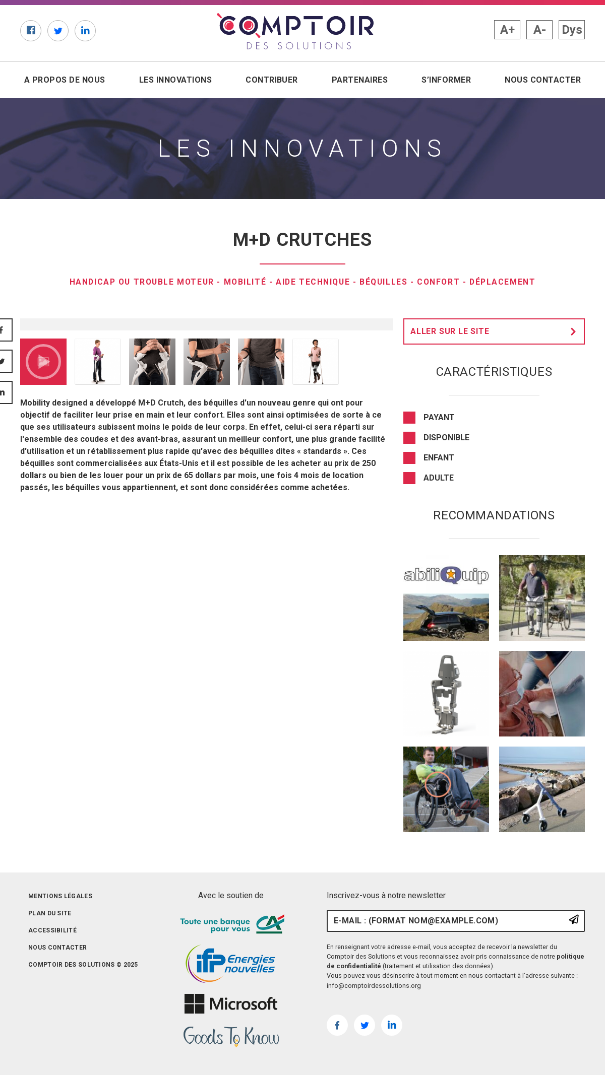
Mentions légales (60, 896)
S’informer (446, 80)
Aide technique (313, 282)
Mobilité (244, 282)
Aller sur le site (496, 331)
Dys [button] (572, 30)
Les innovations (175, 80)
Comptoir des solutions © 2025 (83, 964)
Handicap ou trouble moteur (139, 282)
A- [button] (539, 30)
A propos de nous (64, 80)
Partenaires (360, 80)
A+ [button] (507, 30)
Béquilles (385, 282)
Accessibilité (52, 930)
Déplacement (506, 282)
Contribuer (272, 80)
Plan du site (50, 913)
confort (441, 282)
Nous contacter (543, 80)
